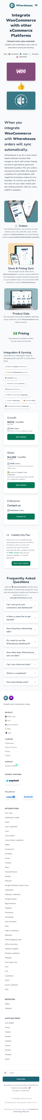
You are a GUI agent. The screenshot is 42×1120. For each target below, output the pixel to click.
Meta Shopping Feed (13, 939)
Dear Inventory (10, 921)
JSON (7, 980)
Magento (8, 908)
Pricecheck (9, 912)
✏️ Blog (8, 729)
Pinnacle (8, 1054)
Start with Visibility (21, 563)
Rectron (8, 1050)
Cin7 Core (8, 813)
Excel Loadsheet (11, 985)
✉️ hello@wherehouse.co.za (21, 1098)
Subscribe (21, 1079)
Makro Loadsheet (12, 930)
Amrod (7, 1045)
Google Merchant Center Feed (16, 885)
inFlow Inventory (11, 944)
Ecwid (7, 858)
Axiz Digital (9, 1023)
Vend (7, 822)
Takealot (8, 958)
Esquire (8, 1032)
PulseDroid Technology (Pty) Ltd (25, 1110)
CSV (6, 967)
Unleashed (9, 890)
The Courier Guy (11, 962)
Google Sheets (11, 899)
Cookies (8, 755)
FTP (6, 971)
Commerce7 (9, 849)
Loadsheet (9, 976)
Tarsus (7, 1027)
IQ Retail (8, 854)
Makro (7, 844)
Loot (7, 831)
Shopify (8, 876)
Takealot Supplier (11, 948)
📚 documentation (19, 587)
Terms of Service (11, 747)
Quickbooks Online (12, 817)
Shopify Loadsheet (12, 953)
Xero (7, 926)
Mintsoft (8, 881)
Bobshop (8, 935)
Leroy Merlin (10, 835)
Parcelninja (9, 917)
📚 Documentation (11, 725)
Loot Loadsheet (11, 826)
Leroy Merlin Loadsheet (14, 840)
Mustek (8, 1036)
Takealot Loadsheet (12, 894)
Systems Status (11, 765)
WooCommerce (11, 872)
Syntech (8, 1041)
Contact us (21, 516)
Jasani (7, 1059)
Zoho (7, 867)
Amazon (8, 863)
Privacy (7, 751)
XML (7, 989)
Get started (21, 437)
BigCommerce (10, 903)
